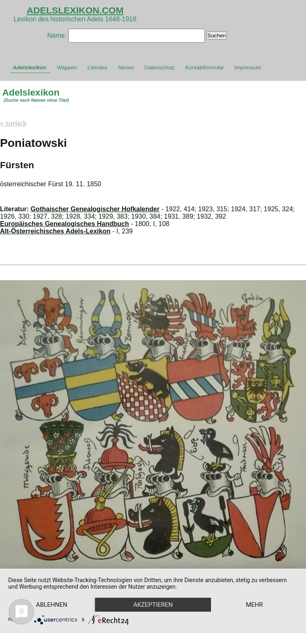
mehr (254, 604)
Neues (126, 67)
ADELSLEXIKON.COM (75, 10)
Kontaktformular (204, 67)
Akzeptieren (152, 604)
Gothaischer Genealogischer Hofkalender (95, 209)
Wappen (67, 67)
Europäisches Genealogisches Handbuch (64, 223)
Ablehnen (51, 604)
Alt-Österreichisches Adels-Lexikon (55, 231)
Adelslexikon (29, 67)
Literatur (98, 67)
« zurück (13, 123)
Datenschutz (160, 67)
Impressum (247, 67)
